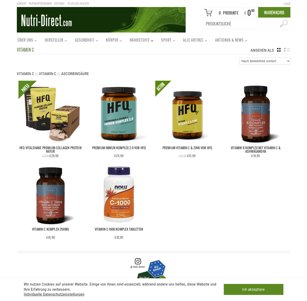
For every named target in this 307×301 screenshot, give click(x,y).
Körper (112, 41)
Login (287, 4)
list (287, 50)
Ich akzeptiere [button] (253, 289)
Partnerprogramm (40, 3)
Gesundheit (84, 41)
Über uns (25, 41)
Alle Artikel (193, 41)
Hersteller (53, 41)
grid (279, 50)
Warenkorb (274, 12)
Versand (59, 3)
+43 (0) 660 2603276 (78, 3)
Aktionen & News (229, 41)
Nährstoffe (139, 41)
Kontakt (21, 3)
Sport (166, 41)
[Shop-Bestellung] (264, 61)
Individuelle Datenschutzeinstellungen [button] (54, 293)
